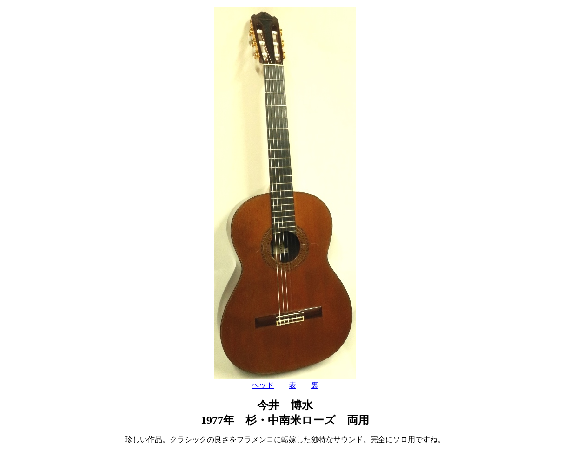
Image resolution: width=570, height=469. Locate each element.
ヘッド (263, 385)
